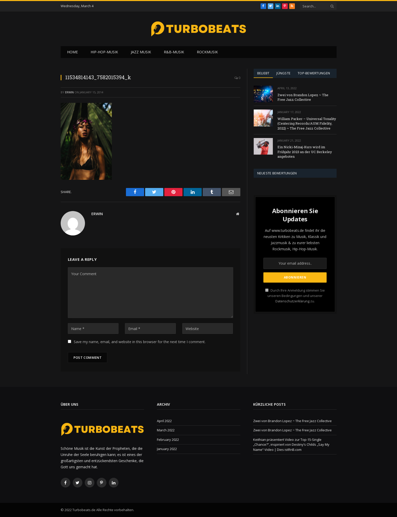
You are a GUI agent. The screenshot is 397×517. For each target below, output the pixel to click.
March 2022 (166, 430)
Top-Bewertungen (314, 73)
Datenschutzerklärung (292, 301)
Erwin (69, 92)
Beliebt (263, 73)
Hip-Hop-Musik (104, 51)
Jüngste (283, 73)
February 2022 (168, 439)
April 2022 (164, 421)
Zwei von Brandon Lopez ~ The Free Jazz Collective (302, 97)
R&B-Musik (174, 51)
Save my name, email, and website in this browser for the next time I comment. (140, 341)
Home (72, 51)
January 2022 (167, 448)
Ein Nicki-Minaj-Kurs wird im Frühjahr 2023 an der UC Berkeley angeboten (304, 152)
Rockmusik (207, 51)
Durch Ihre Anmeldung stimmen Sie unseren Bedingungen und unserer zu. (295, 296)
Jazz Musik (141, 51)
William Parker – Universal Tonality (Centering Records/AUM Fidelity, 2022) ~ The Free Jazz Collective (306, 123)
